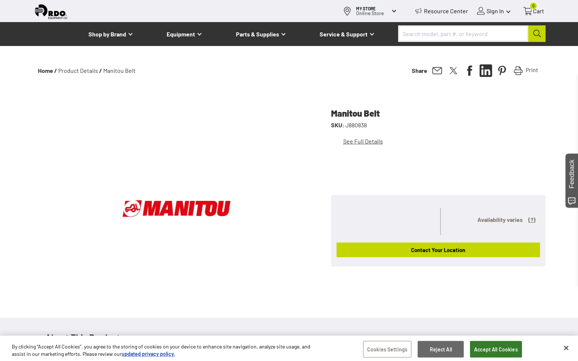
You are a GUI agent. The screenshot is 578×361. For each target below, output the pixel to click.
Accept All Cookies (496, 350)
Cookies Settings (387, 350)
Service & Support (344, 34)
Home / (47, 70)
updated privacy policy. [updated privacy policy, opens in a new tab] (148, 355)
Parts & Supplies (257, 34)
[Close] (566, 349)
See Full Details (363, 141)
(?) (532, 219)
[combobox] (472, 33)
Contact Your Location (438, 250)
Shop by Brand (107, 34)
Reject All (441, 350)
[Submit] (537, 33)
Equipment (181, 34)
